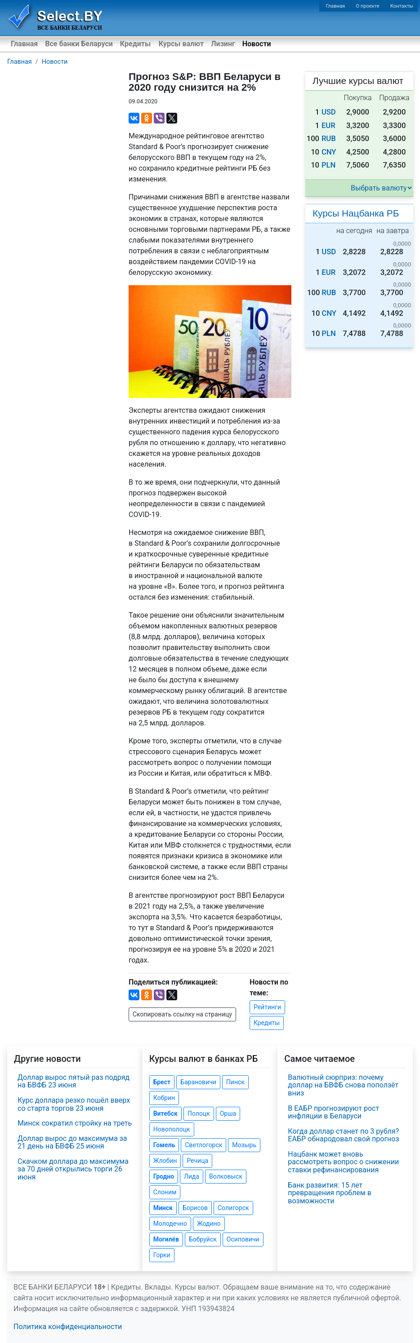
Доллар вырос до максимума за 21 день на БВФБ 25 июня (72, 1142)
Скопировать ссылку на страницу (182, 1014)
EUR (328, 125)
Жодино (209, 1223)
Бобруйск (203, 1239)
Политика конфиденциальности (67, 1326)
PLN (328, 165)
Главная (335, 6)
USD (329, 112)
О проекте (367, 6)
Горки (161, 1255)
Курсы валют (181, 44)
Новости (256, 44)
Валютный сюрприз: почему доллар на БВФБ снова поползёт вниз (343, 1085)
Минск (163, 1207)
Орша (228, 1113)
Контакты (401, 6)
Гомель (164, 1145)
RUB (329, 138)
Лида (191, 1176)
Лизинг (223, 44)
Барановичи (198, 1082)
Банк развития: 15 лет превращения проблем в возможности (329, 1193)
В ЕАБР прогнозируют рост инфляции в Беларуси (333, 1112)
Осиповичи (243, 1239)
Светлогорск (203, 1145)
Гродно (163, 1176)
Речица (197, 1160)
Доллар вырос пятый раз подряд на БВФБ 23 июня (74, 1081)
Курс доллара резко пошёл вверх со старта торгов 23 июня (74, 1104)
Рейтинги (267, 1007)
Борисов (195, 1207)
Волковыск (225, 1176)
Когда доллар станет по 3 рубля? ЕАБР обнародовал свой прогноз (343, 1135)
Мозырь (244, 1145)
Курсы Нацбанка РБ (356, 213)
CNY (329, 152)
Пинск (235, 1082)
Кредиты (135, 44)
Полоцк (199, 1113)
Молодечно (170, 1223)
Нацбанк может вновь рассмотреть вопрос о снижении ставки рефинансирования (343, 1162)
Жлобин (165, 1160)
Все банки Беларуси (79, 44)
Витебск (165, 1113)
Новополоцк (171, 1129)
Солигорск (233, 1207)
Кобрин (164, 1097)
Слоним (165, 1192)
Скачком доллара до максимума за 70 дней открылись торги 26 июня (73, 1169)
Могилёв (166, 1239)
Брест (161, 1082)
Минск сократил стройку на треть (75, 1123)
